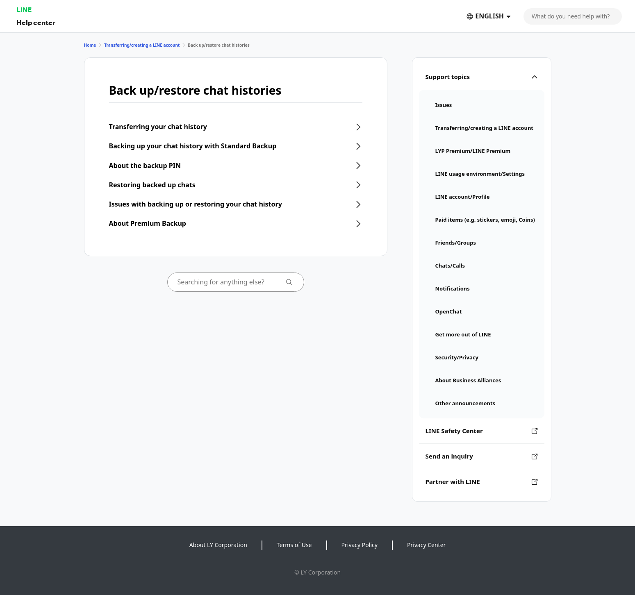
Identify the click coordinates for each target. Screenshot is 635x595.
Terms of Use (294, 545)
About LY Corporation (218, 545)
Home (90, 45)
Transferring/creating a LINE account (142, 45)
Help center (35, 22)
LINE (24, 9)
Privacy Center (426, 545)
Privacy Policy (359, 545)
